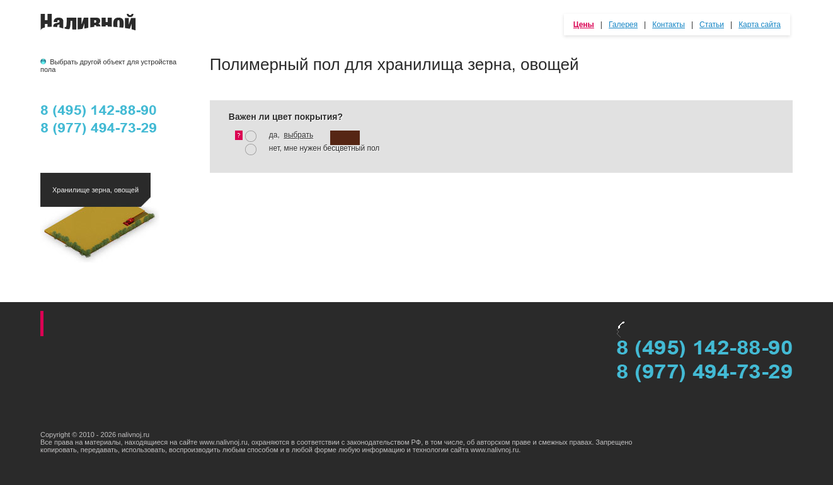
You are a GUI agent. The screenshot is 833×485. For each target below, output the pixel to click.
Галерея (623, 24)
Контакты (668, 24)
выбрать (299, 135)
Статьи (711, 24)
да (273, 135)
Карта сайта (759, 24)
